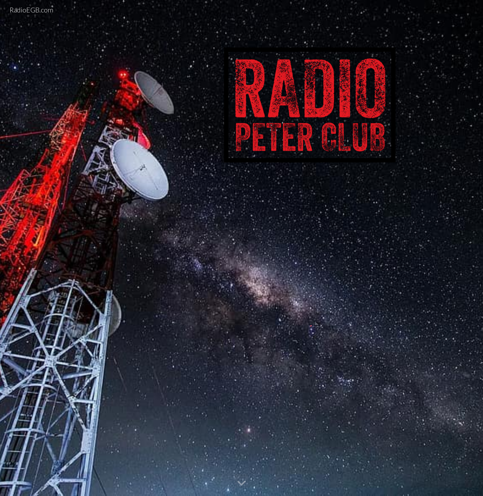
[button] (241, 483)
